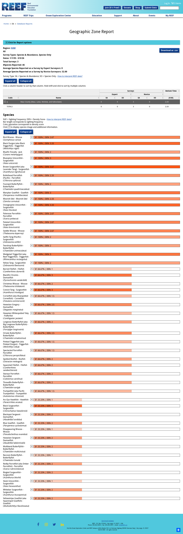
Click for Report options (20, 42)
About (136, 15)
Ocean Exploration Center (58, 15)
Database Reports (24, 23)
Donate (127, 7)
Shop (137, 7)
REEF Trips (29, 15)
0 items (177, 3)
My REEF (170, 15)
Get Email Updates (108, 521)
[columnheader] (132, 91)
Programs (7, 15)
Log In (167, 3)
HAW (13, 48)
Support (118, 15)
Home (6, 23)
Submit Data (151, 7)
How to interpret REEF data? (70, 76)
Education (97, 15)
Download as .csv (169, 50)
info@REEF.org (123, 525)
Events (152, 15)
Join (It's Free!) (112, 7)
